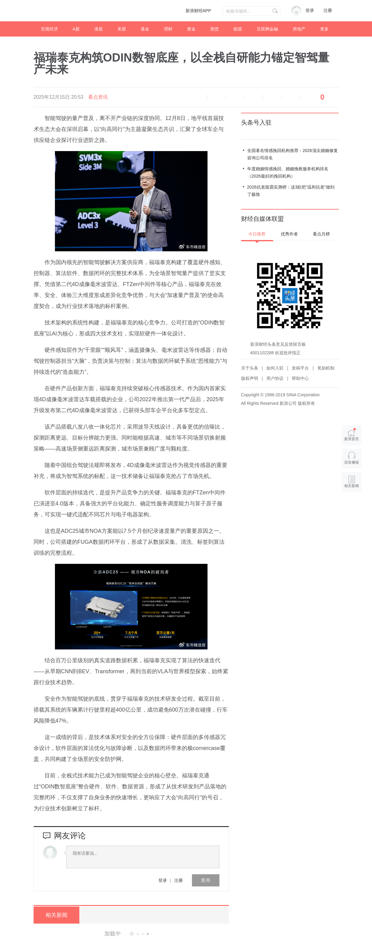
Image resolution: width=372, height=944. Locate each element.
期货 (214, 29)
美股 (121, 29)
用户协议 (275, 378)
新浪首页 (351, 434)
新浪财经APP (198, 10)
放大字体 (235, 97)
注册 (327, 10)
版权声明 (249, 378)
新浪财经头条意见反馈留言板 (278, 344)
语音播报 (198, 97)
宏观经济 (49, 29)
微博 (253, 97)
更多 (324, 29)
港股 (98, 29)
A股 (76, 29)
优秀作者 (289, 234)
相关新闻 (56, 915)
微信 (272, 97)
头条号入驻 (256, 122)
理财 (168, 29)
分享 (291, 97)
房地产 (299, 29)
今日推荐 (256, 234)
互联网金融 (267, 29)
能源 (237, 29)
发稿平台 (300, 368)
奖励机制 (325, 368)
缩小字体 (216, 97)
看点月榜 (321, 234)
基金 (145, 29)
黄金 (191, 29)
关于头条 (249, 368)
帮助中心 (300, 378)
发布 (206, 880)
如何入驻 (275, 368)
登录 (162, 880)
